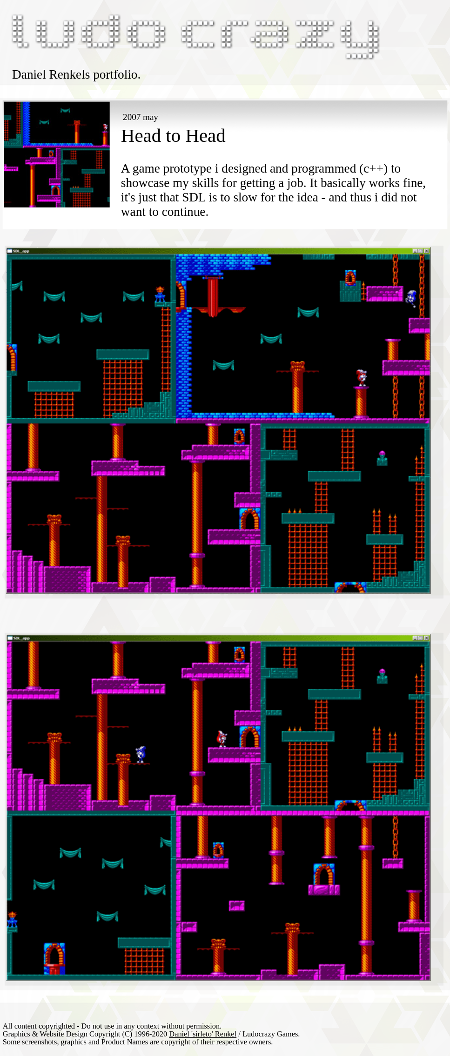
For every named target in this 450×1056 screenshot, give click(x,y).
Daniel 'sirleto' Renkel (202, 1034)
